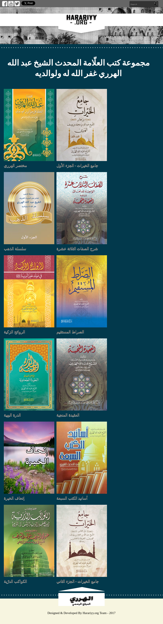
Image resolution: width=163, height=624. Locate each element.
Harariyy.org (91, 613)
